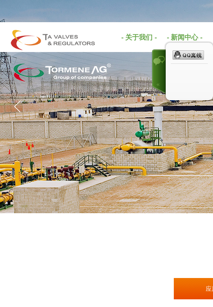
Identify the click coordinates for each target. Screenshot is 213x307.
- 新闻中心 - (185, 37)
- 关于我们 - (139, 37)
